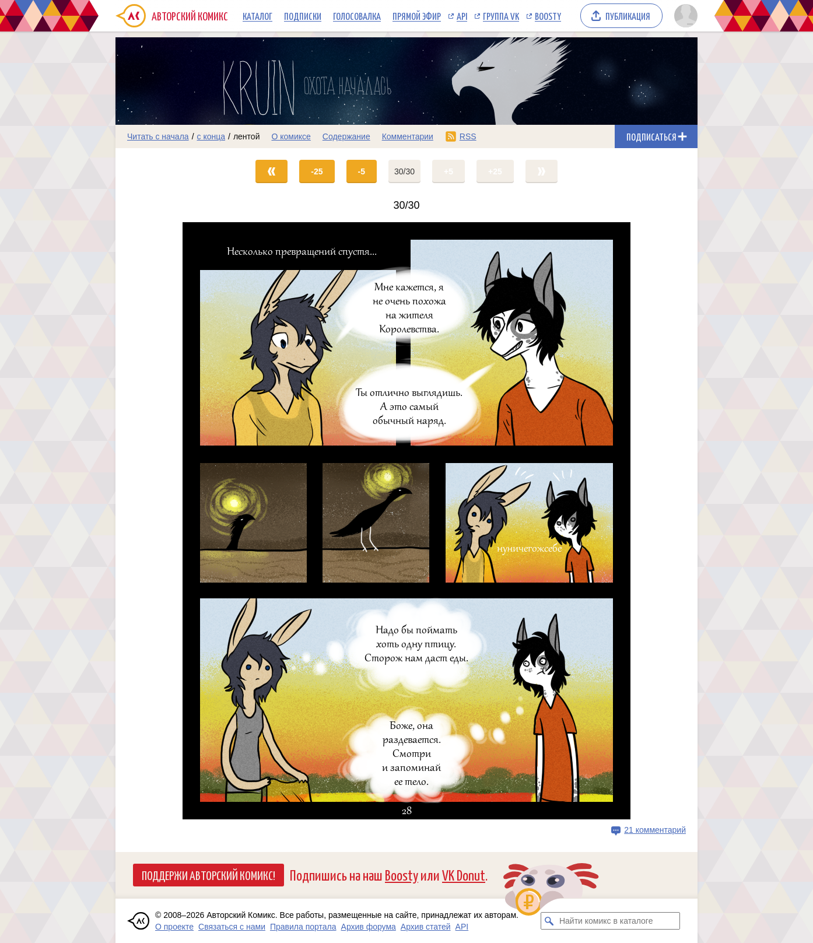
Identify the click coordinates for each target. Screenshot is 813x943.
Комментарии (407, 136)
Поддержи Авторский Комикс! (208, 874)
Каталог (257, 15)
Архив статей (426, 926)
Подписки (302, 15)
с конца (211, 136)
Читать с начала (158, 136)
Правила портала (303, 926)
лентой (246, 136)
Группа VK (501, 15)
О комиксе (290, 136)
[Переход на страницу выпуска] (406, 520)
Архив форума (368, 926)
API (462, 15)
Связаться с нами (231, 926)
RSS (468, 136)
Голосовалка (357, 15)
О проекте (174, 926)
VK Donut (463, 874)
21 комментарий (655, 830)
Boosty (548, 15)
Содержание (346, 136)
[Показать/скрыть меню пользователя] (684, 15)
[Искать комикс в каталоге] (549, 921)
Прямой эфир (417, 15)
